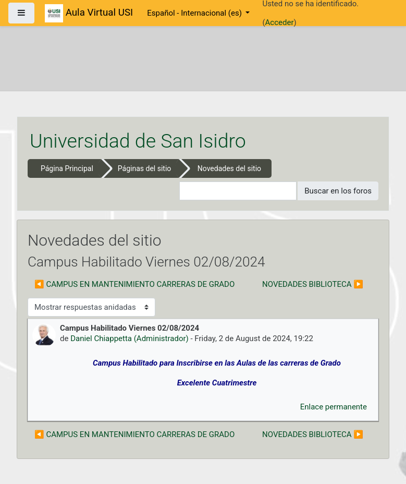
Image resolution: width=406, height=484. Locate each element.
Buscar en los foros (338, 191)
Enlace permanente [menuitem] (333, 407)
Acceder (279, 22)
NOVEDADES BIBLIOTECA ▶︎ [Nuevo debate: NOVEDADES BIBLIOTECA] (312, 284)
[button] (171, 191)
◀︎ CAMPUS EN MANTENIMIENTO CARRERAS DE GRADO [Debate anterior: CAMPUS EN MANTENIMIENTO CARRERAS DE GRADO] (134, 284)
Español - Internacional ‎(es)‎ (195, 13)
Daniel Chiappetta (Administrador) (129, 338)
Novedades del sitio (229, 168)
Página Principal (67, 168)
